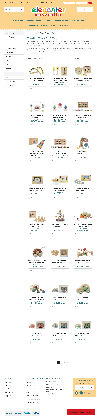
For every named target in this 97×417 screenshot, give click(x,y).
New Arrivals (17, 21)
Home (5, 2)
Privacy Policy (30, 385)
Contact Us (21, 2)
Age (53, 25)
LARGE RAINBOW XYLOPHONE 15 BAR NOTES (37, 154)
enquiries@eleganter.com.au (55, 394)
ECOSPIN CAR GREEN (82, 297)
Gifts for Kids (78, 21)
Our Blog (8, 389)
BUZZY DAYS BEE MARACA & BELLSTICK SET (60, 81)
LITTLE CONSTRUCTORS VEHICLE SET (59, 154)
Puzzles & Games (34, 21)
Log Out (8, 396)
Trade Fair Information (33, 396)
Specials (63, 25)
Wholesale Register (42, 2)
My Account (30, 2)
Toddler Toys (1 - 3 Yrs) (47, 33)
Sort (68, 58)
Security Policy (31, 392)
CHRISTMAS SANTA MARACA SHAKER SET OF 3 (60, 117)
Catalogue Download (33, 399)
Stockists (52, 2)
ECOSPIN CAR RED (36, 333)
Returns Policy (10, 81)
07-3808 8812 (52, 381)
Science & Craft (61, 21)
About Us (12, 2)
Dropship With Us (32, 402)
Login (91, 2)
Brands (44, 25)
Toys (48, 21)
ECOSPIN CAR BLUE (59, 297)
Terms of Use (30, 382)
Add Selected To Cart (80, 412)
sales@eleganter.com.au (54, 389)
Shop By (33, 25)
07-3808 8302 (53, 384)
